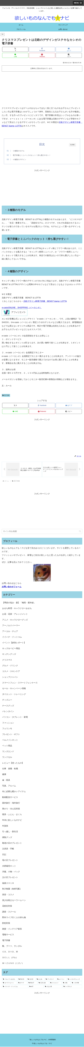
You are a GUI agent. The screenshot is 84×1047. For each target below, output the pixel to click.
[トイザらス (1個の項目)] (72, 986)
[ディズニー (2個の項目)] (50, 979)
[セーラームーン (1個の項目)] (9, 983)
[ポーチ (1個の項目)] (22, 983)
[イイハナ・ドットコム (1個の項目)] (15, 986)
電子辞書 (5, 395)
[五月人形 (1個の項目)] (43, 983)
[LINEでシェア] (15, 55)
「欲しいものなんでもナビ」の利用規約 (42, 1040)
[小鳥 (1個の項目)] (66, 983)
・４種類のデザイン (18, 159)
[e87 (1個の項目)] (36, 986)
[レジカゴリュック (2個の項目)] (74, 979)
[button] (69, 55)
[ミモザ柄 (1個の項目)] (76, 983)
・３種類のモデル (17, 151)
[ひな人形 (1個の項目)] (53, 986)
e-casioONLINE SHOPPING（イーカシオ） (22, 307)
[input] (42, 531)
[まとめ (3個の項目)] (40, 979)
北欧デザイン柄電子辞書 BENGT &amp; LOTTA (45, 301)
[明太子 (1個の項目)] (32, 983)
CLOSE (72, 144)
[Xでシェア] (15, 49)
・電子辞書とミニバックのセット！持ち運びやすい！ (31, 155)
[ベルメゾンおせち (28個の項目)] (9, 979)
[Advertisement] (42, 89)
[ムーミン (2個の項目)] (61, 979)
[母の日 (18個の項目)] (22, 979)
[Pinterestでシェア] (42, 55)
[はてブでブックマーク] (69, 49)
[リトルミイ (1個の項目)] (55, 983)
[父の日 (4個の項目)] (31, 979)
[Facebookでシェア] (42, 49)
